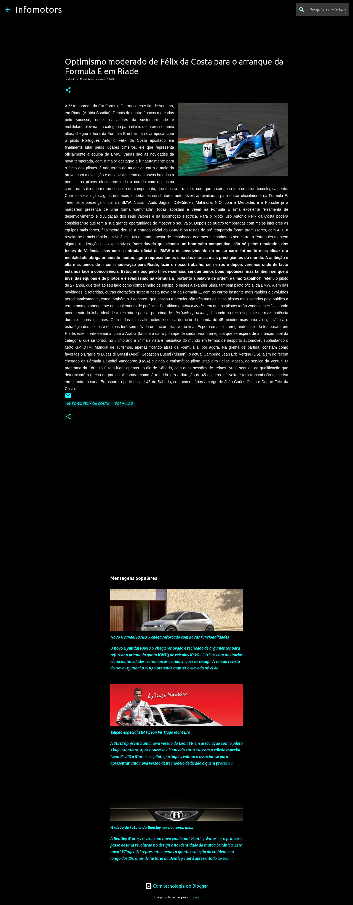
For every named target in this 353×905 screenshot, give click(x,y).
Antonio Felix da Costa (88, 403)
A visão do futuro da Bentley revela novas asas (151, 827)
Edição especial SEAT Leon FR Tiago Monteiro (150, 732)
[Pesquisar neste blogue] (320, 9)
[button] (68, 90)
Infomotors (38, 9)
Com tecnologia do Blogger (176, 885)
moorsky (193, 897)
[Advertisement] (176, 520)
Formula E (124, 403)
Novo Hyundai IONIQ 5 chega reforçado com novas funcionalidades (169, 637)
